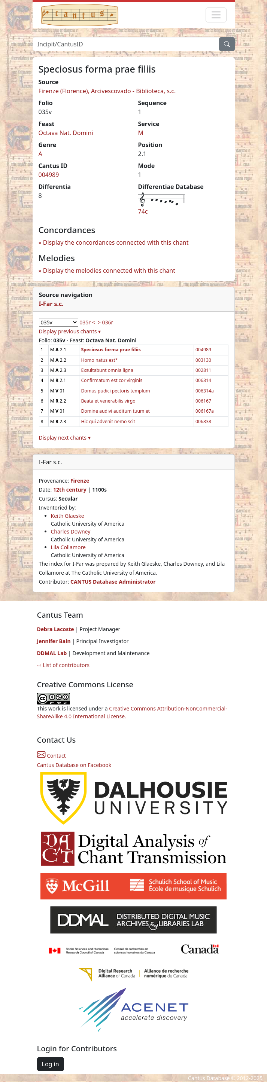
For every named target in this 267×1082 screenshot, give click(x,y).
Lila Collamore (68, 547)
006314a (204, 391)
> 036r (105, 322)
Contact (51, 755)
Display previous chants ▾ (70, 331)
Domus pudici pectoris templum (115, 391)
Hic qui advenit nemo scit (108, 421)
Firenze (79, 480)
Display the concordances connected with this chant (116, 242)
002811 (203, 370)
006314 (203, 380)
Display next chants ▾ (65, 437)
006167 (203, 401)
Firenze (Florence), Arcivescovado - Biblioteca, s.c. (107, 91)
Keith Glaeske (67, 515)
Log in (50, 1064)
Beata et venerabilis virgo (108, 401)
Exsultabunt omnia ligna (107, 370)
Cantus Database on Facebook (74, 764)
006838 (203, 421)
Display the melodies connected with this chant (109, 270)
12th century (70, 489)
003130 (203, 360)
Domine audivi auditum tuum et (115, 411)
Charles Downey (71, 531)
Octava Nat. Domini (66, 133)
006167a (204, 411)
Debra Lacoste (55, 629)
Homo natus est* (99, 360)
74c (143, 211)
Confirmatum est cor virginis (111, 380)
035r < (87, 322)
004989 (49, 175)
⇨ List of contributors (63, 665)
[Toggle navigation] (216, 14)
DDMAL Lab (52, 653)
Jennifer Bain (54, 641)
